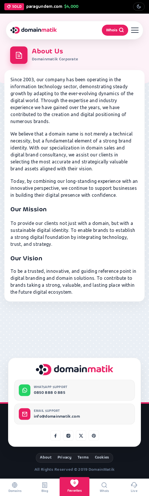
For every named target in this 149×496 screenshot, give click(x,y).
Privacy (64, 457)
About (45, 457)
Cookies (102, 457)
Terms (83, 457)
